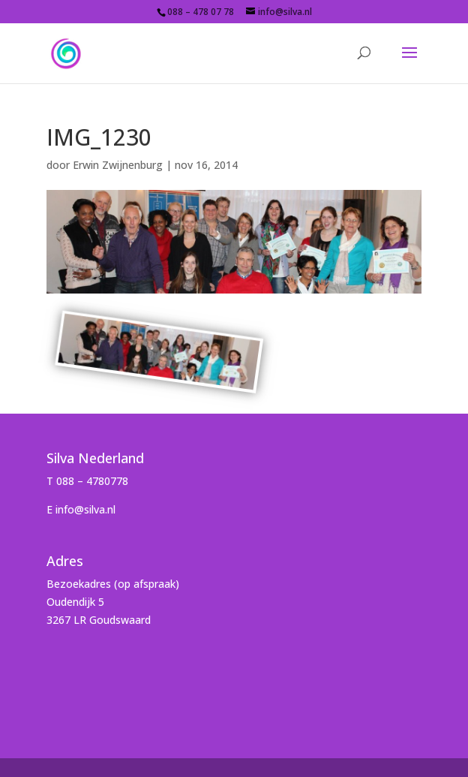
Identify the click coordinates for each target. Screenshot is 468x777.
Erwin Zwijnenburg (118, 165)
